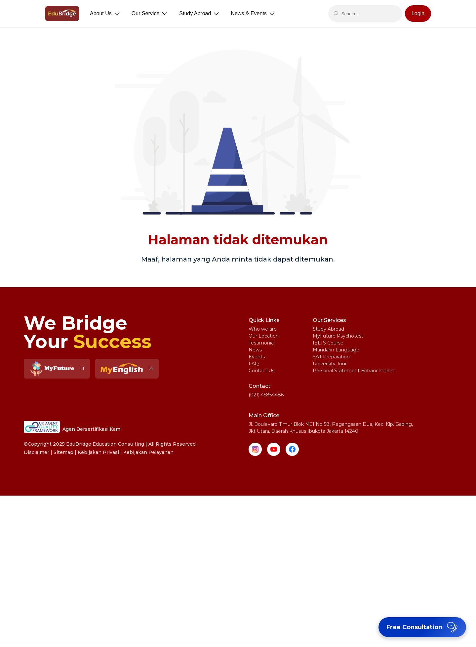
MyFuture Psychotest (338, 336)
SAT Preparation (331, 357)
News (255, 350)
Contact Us (261, 371)
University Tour (330, 364)
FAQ (254, 364)
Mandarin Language (336, 350)
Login (418, 13)
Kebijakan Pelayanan (148, 452)
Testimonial (262, 343)
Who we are (263, 329)
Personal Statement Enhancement (353, 371)
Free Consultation (422, 627)
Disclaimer (36, 452)
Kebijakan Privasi (98, 452)
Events (257, 357)
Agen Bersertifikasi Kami (73, 427)
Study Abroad (328, 329)
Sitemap (63, 452)
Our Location (264, 336)
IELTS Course (328, 343)
